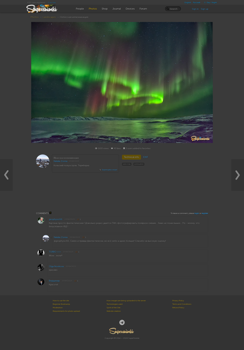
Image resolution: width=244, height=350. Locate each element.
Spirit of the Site (113, 308)
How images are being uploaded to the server (126, 301)
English (188, 2)
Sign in (195, 9)
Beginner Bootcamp (61, 304)
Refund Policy (178, 308)
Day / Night (209, 2)
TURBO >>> (55, 251)
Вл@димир (54, 280)
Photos (34, 17)
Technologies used (114, 304)
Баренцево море (109, 170)
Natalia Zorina (60, 161)
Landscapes (49, 17)
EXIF (145, 157)
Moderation (58, 308)
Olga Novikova (56, 266)
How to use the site (61, 301)
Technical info (131, 157)
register (205, 213)
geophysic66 (55, 219)
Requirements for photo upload (66, 311)
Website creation (114, 311)
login (196, 213)
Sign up (204, 9)
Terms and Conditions (181, 304)
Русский (196, 2)
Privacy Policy (178, 301)
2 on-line (52, 2)
